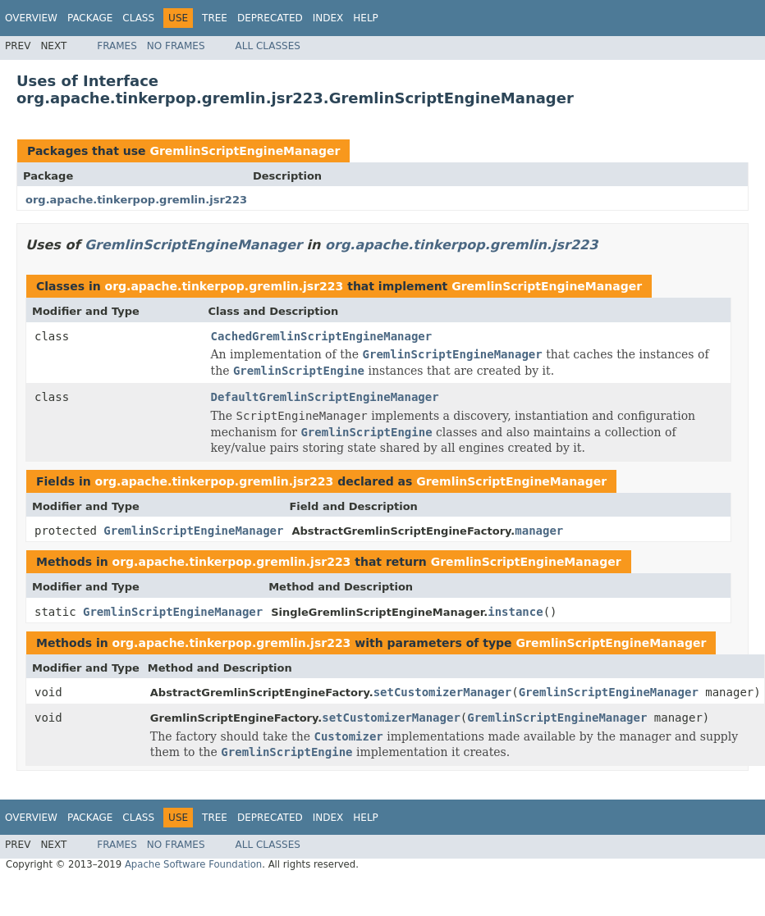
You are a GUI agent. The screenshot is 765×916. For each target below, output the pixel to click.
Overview (31, 18)
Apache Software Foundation (193, 864)
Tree (214, 18)
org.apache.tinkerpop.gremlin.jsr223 (136, 200)
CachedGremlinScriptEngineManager (322, 336)
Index (328, 18)
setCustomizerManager (442, 692)
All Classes (268, 46)
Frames (117, 46)
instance (515, 611)
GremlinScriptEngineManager (244, 150)
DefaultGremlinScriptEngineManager (325, 396)
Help (365, 18)
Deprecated (270, 18)
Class (138, 18)
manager (539, 530)
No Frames (176, 46)
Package (89, 18)
